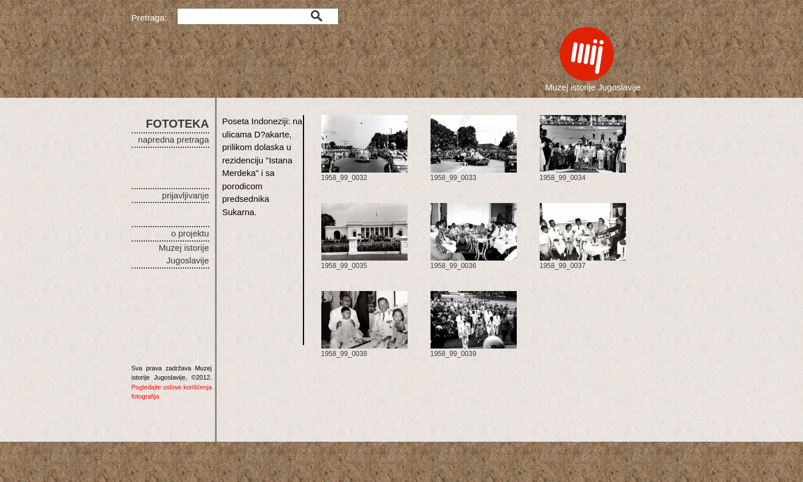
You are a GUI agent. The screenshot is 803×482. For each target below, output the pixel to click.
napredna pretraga (173, 139)
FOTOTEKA (177, 123)
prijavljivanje (185, 195)
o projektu (190, 233)
